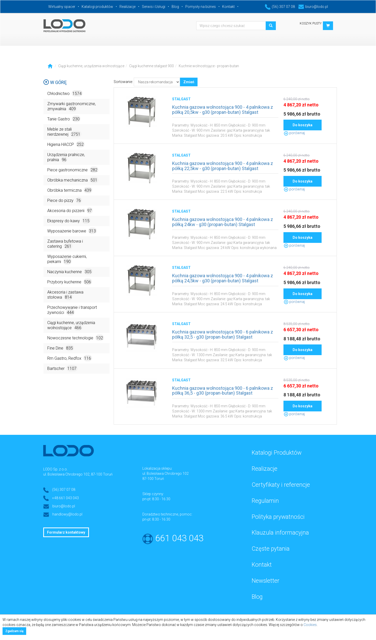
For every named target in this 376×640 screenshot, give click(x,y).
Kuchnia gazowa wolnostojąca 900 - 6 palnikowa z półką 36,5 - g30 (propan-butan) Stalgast (222, 390)
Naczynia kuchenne (70, 271)
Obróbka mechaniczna (72, 180)
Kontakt (228, 7)
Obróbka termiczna (69, 190)
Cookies (310, 625)
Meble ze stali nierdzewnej (64, 132)
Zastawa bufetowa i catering (65, 244)
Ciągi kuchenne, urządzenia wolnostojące (91, 66)
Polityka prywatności (278, 516)
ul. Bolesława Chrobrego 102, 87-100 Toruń (78, 474)
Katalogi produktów (97, 7)
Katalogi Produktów (277, 452)
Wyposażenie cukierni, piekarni (67, 259)
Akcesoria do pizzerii (70, 210)
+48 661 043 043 (65, 498)
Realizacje (127, 7)
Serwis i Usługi (153, 7)
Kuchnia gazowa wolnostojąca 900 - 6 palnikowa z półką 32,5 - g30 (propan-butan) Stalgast (222, 334)
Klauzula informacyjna (280, 532)
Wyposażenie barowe (72, 231)
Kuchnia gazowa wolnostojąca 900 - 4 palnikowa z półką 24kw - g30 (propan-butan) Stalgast (222, 222)
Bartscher (62, 368)
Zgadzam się (14, 631)
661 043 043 (179, 538)
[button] (328, 25)
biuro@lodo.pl (313, 7)
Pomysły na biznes (200, 7)
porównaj (294, 133)
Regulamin (265, 500)
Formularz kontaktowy (66, 532)
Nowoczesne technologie (75, 338)
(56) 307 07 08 (280, 7)
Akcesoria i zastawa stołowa (65, 295)
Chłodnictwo (65, 93)
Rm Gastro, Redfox (69, 358)
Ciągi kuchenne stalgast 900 (151, 66)
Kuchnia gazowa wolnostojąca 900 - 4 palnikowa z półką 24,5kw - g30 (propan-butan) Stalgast (222, 278)
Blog (175, 7)
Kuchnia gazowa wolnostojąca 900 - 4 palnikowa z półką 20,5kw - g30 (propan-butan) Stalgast (222, 109)
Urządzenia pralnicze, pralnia (66, 157)
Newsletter (265, 580)
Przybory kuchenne (69, 282)
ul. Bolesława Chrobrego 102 (165, 473)
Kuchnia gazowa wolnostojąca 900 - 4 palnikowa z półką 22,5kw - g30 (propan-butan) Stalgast (222, 166)
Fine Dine (60, 348)
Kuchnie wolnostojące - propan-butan (209, 66)
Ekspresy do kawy (69, 220)
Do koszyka (302, 125)
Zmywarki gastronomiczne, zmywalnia (71, 106)
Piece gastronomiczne (72, 169)
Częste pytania (271, 548)
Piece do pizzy (64, 200)
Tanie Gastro (64, 119)
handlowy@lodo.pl (67, 514)
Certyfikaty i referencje (281, 484)
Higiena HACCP (66, 144)
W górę (55, 82)
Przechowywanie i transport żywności (72, 310)
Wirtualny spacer (61, 7)
